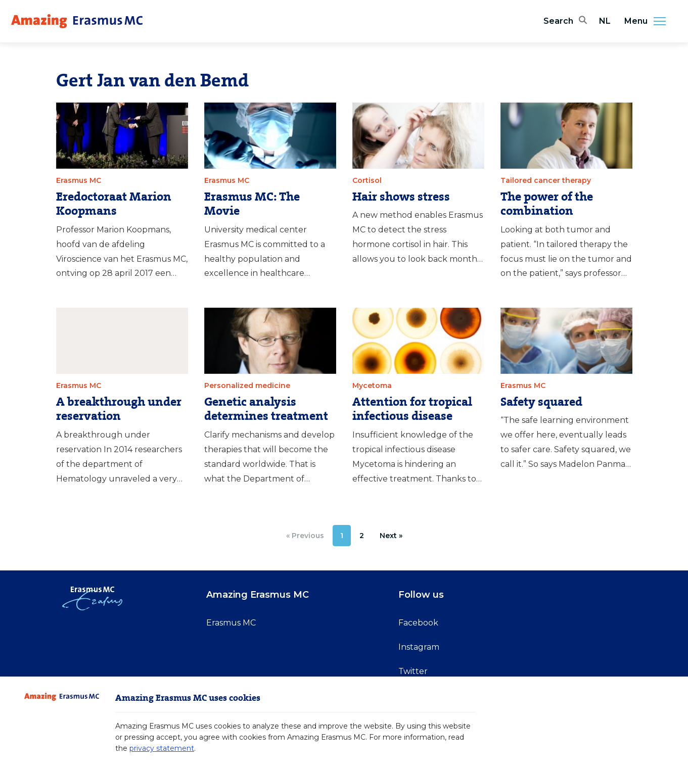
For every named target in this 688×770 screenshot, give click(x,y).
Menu (648, 21)
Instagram (418, 647)
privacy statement (161, 748)
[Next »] (391, 535)
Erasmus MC (231, 623)
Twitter (413, 671)
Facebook (418, 623)
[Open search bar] (565, 21)
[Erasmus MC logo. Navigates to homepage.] (77, 21)
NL (605, 21)
